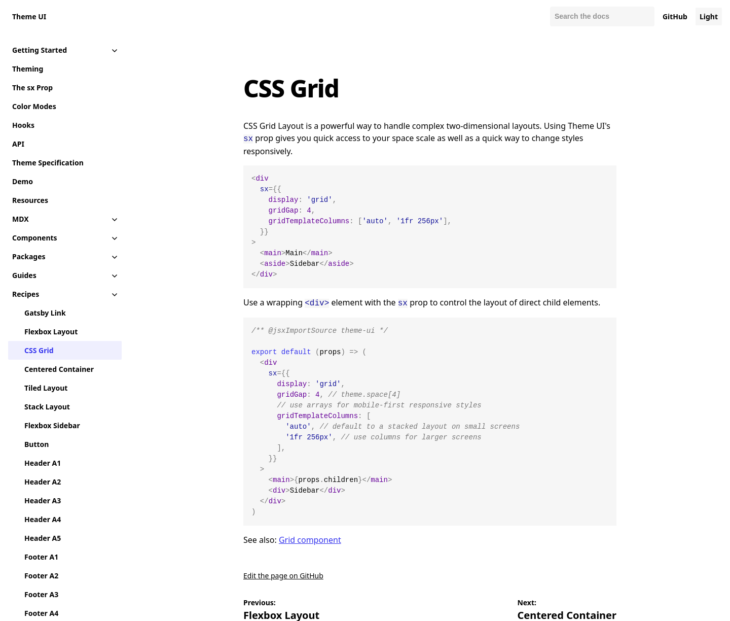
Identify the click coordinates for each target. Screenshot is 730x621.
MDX (20, 219)
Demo (22, 181)
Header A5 (42, 538)
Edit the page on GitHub (283, 573)
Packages (29, 256)
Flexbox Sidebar (52, 425)
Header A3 (42, 500)
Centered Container (59, 369)
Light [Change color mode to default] (709, 16)
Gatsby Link (45, 313)
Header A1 (42, 463)
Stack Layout (47, 406)
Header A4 (42, 519)
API (18, 144)
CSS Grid (38, 350)
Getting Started (39, 50)
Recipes (25, 294)
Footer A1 (41, 557)
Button (36, 444)
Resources (30, 200)
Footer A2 (41, 575)
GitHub (675, 16)
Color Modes (34, 106)
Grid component (310, 537)
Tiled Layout (45, 388)
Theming (27, 69)
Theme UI (29, 16)
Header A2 (42, 482)
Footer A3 (41, 594)
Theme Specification (48, 162)
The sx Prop (32, 87)
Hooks (23, 125)
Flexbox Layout (51, 331)
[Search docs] (602, 16)
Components (34, 238)
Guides (24, 275)
